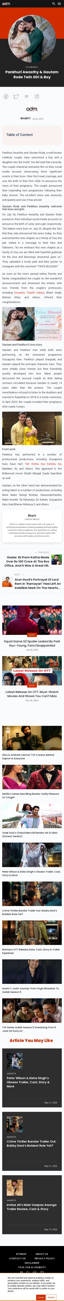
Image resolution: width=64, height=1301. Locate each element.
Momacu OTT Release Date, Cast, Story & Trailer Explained (31, 960)
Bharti (26, 118)
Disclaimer (32, 1272)
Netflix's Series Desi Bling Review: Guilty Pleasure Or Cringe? (30, 804)
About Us (42, 1263)
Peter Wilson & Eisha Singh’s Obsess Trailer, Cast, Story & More (31, 882)
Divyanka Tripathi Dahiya (29, 292)
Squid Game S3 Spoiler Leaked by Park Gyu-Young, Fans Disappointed (32, 648)
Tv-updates (32, 67)
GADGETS (11, 1084)
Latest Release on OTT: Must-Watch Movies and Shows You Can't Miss (32, 703)
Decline (51, 1297)
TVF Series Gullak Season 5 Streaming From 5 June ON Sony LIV (29, 1038)
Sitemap (21, 1263)
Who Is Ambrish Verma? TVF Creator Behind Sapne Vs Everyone (28, 765)
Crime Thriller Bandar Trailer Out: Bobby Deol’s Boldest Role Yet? (29, 921)
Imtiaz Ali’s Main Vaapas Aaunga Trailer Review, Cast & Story (31, 1218)
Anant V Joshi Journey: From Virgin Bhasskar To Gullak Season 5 (30, 999)
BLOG (32, 639)
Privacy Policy (45, 1267)
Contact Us (17, 1267)
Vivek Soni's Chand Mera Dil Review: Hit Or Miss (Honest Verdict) (30, 843)
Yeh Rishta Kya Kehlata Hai (43, 463)
